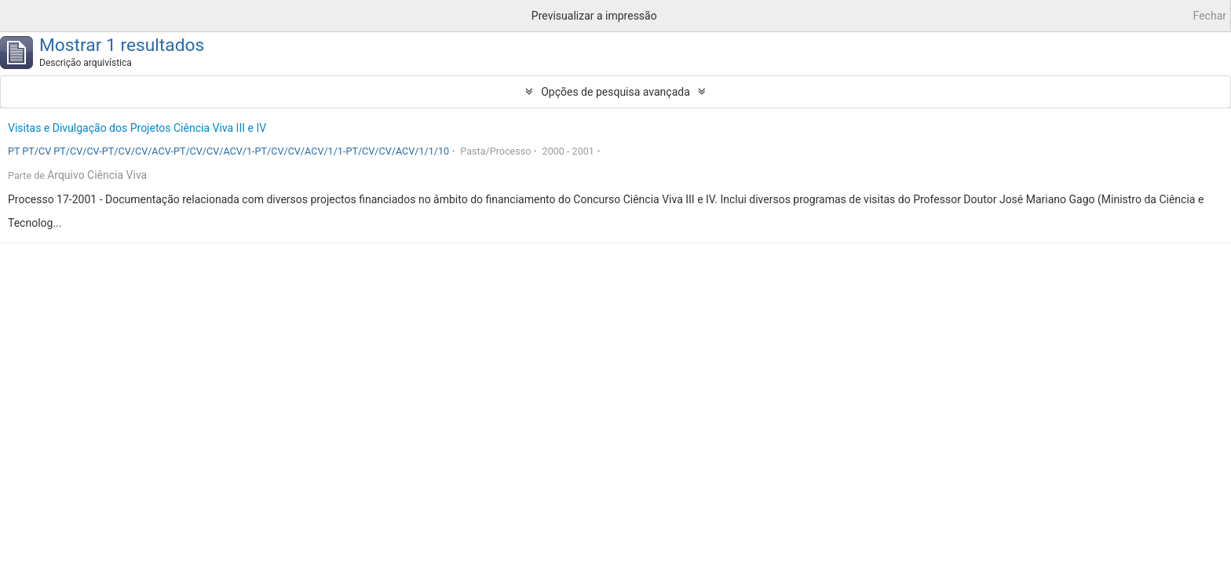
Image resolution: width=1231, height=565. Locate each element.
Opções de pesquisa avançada (615, 92)
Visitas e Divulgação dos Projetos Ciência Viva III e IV (137, 128)
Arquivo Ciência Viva (97, 175)
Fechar (1209, 15)
